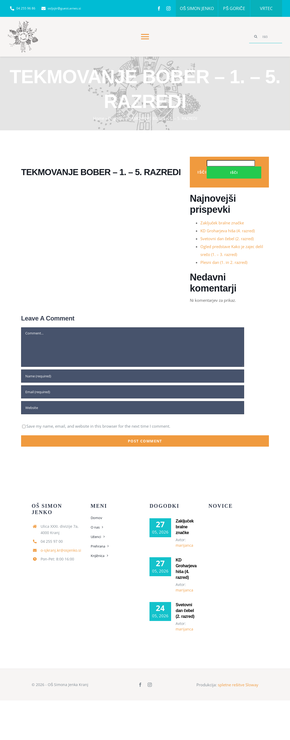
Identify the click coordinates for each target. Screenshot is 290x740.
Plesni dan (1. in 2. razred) (223, 262)
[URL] (132, 407)
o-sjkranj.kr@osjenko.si (61, 550)
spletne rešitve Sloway (238, 684)
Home (98, 118)
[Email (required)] (132, 391)
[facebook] (159, 8)
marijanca (184, 545)
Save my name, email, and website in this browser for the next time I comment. (98, 426)
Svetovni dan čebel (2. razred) (227, 238)
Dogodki (115, 118)
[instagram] (168, 8)
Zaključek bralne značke (222, 222)
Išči (202, 172)
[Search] (255, 36)
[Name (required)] (132, 376)
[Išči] (265, 36)
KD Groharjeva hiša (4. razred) (227, 230)
